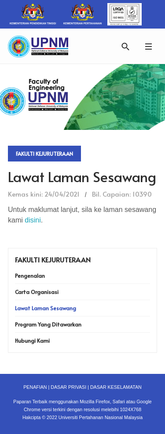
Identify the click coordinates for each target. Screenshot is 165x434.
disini (32, 220)
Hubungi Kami (32, 340)
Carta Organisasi (37, 291)
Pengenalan (30, 275)
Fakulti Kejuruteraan (44, 153)
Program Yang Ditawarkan (48, 324)
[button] (148, 46)
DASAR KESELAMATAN (116, 387)
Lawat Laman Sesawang (45, 308)
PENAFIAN (35, 387)
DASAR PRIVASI (68, 387)
